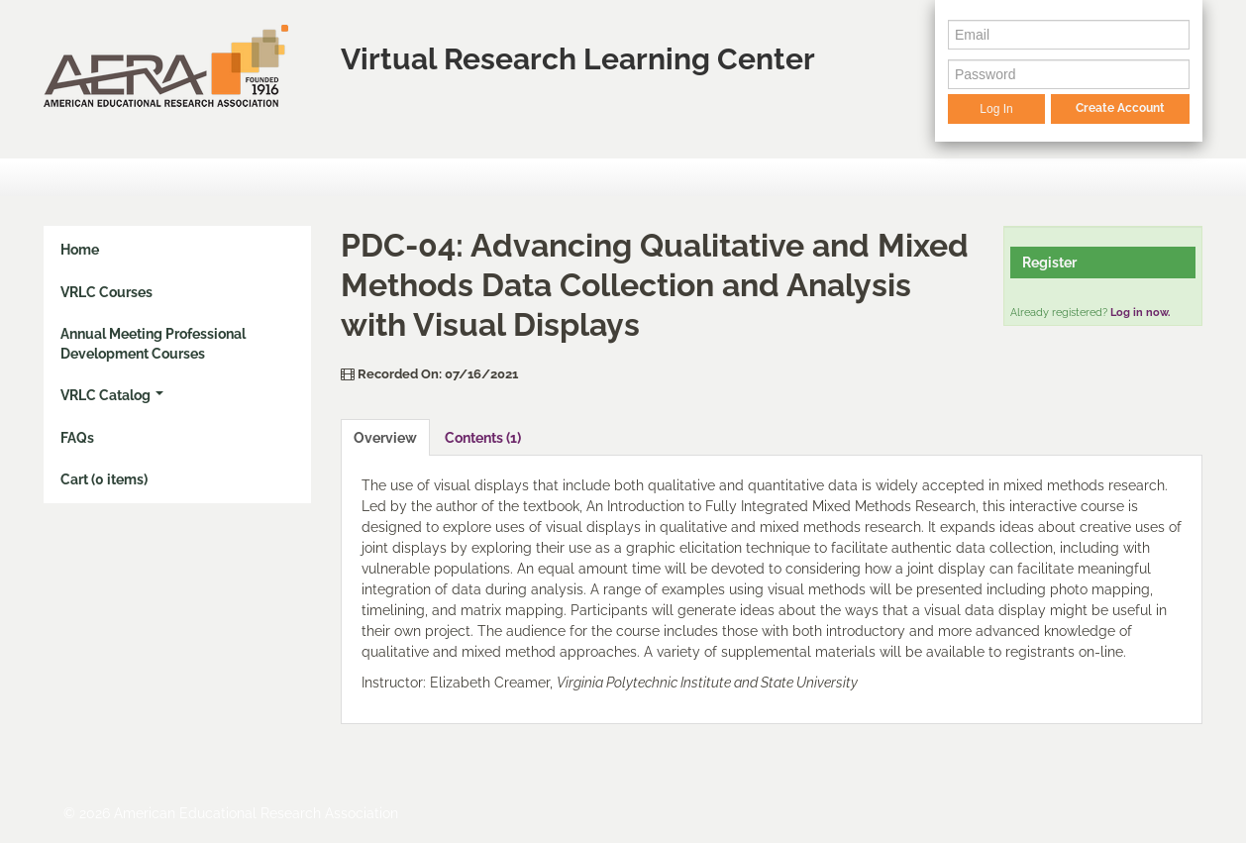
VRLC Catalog (111, 395)
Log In (996, 109)
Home (79, 250)
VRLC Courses (106, 292)
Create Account (1120, 108)
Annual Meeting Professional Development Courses (153, 344)
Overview (385, 438)
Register (1049, 262)
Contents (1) (483, 438)
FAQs (77, 438)
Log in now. (1140, 312)
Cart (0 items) (104, 479)
